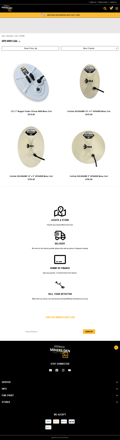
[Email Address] (60, 331)
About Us (93, 2)
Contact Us (113, 2)
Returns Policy (103, 2)
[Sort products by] (89, 48)
